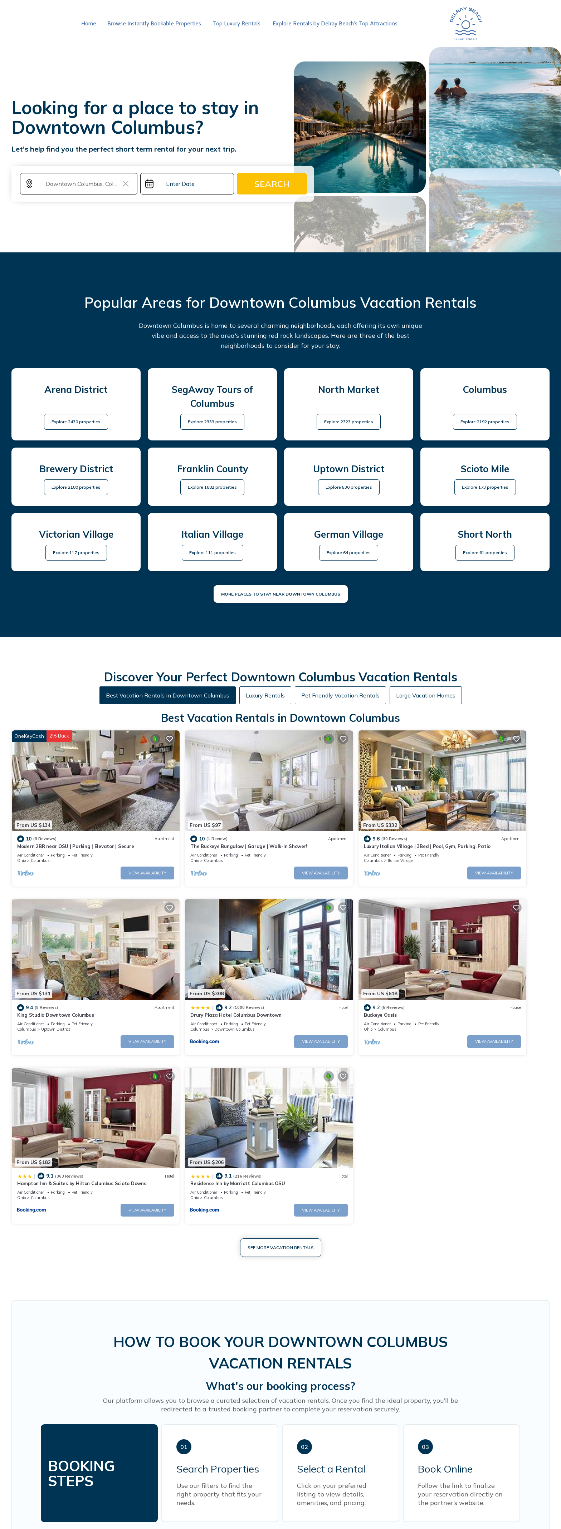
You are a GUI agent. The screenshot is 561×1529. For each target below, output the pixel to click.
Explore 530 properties (349, 487)
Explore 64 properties (349, 552)
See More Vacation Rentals (281, 1033)
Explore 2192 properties (484, 421)
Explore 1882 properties (212, 487)
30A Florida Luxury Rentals (210, 1516)
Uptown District (462, 837)
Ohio (21, 837)
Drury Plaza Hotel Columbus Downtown (62, 969)
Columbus (40, 837)
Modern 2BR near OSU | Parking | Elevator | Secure (75, 824)
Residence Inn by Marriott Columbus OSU (471, 969)
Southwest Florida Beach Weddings (275, 1507)
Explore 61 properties (485, 552)
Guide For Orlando (361, 1516)
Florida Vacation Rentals (188, 1507)
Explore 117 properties (76, 552)
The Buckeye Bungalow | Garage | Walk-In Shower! (211, 824)
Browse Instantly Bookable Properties (153, 23)
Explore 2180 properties (76, 487)
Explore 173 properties (485, 487)
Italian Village (324, 837)
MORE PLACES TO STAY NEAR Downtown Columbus (280, 594)
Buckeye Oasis (169, 969)
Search (271, 183)
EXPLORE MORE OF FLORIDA (280, 1485)
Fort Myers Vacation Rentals (368, 1507)
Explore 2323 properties (348, 421)
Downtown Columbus (61, 983)
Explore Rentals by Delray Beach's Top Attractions (331, 23)
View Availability (110, 850)
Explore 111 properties (212, 552)
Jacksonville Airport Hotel (291, 1516)
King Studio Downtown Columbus (462, 824)
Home (88, 23)
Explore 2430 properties (76, 421)
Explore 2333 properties (212, 421)
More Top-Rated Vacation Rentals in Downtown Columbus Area (281, 1360)
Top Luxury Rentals (235, 23)
